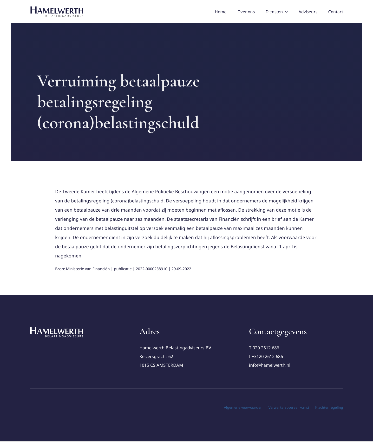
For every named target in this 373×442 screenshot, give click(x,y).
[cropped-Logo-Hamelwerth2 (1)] (57, 328)
